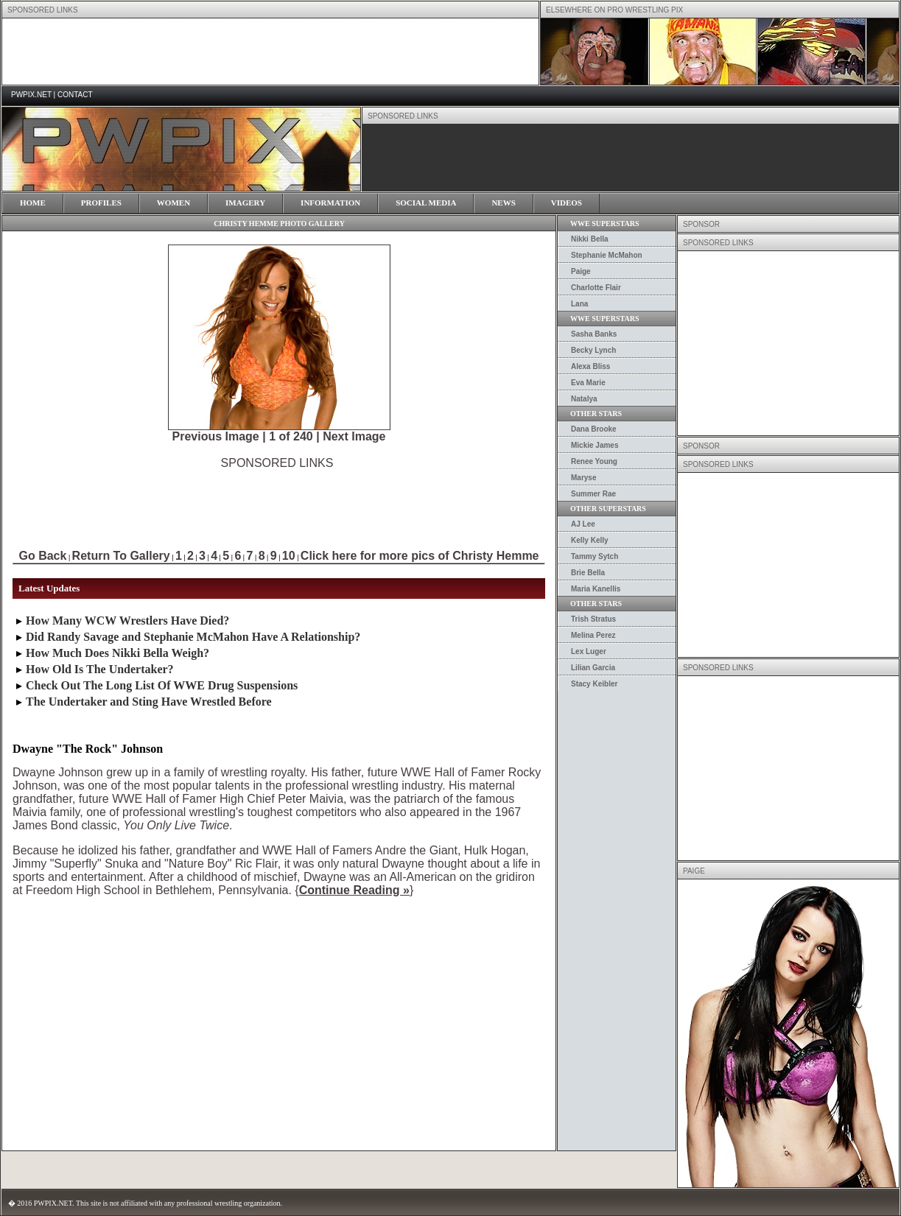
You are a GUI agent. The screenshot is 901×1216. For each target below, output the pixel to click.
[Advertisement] (277, 503)
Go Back (42, 555)
